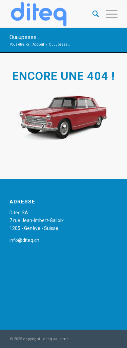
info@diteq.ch (24, 240)
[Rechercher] (92, 14)
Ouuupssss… (24, 37)
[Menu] (108, 14)
